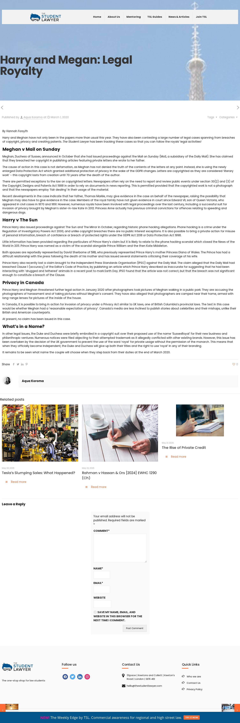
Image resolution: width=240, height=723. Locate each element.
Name (98, 569)
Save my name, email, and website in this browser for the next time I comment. (117, 616)
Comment (101, 531)
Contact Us (193, 683)
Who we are (194, 676)
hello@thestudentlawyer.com (144, 685)
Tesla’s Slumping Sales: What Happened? (38, 472)
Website (99, 598)
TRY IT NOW (191, 719)
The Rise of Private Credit (184, 447)
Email (98, 583)
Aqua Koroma (33, 117)
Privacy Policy (194, 689)
